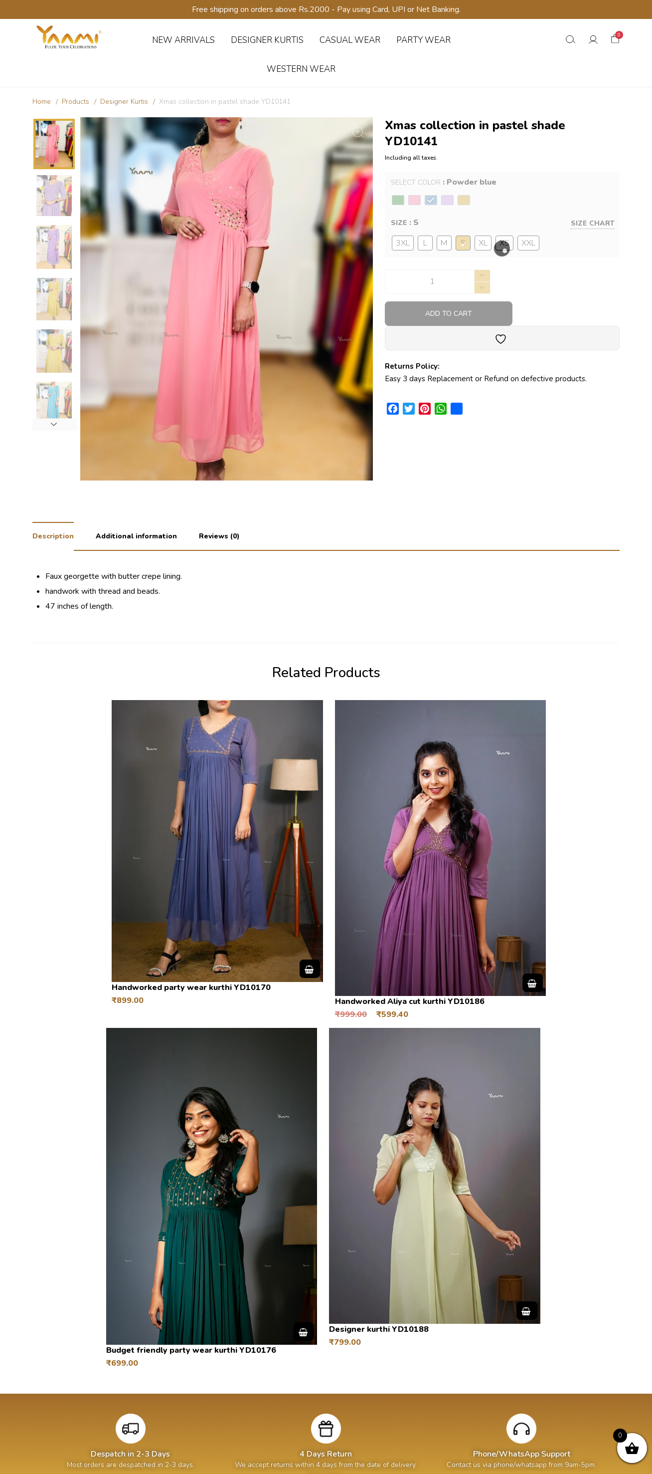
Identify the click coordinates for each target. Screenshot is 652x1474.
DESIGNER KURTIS (267, 40)
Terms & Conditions (533, 1390)
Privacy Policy (523, 1405)
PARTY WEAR (423, 40)
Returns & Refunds (532, 1375)
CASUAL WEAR (350, 40)
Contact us (402, 1390)
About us (399, 1360)
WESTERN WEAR (301, 69)
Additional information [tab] (136, 536)
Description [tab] (53, 536)
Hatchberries (385, 1461)
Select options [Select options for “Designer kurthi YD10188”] (381, 1137)
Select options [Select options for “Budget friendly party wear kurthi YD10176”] (539, 896)
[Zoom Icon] (358, 132)
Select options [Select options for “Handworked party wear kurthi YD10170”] (234, 873)
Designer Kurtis (124, 101)
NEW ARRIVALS (183, 40)
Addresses (284, 1375)
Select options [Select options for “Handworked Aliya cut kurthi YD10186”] (387, 882)
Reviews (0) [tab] (219, 536)
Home (41, 101)
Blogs (394, 1375)
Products (75, 101)
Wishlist (280, 1390)
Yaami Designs (295, 1461)
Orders (278, 1360)
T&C (315, 1284)
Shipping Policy (526, 1360)
